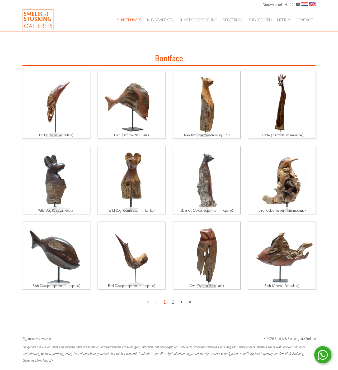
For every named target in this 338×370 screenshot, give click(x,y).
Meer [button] (282, 19)
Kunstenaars (129, 19)
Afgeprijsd (233, 19)
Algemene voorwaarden (37, 338)
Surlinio (311, 338)
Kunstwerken (160, 19)
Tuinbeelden (260, 19)
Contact (304, 19)
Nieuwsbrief (272, 4)
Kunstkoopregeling (198, 19)
